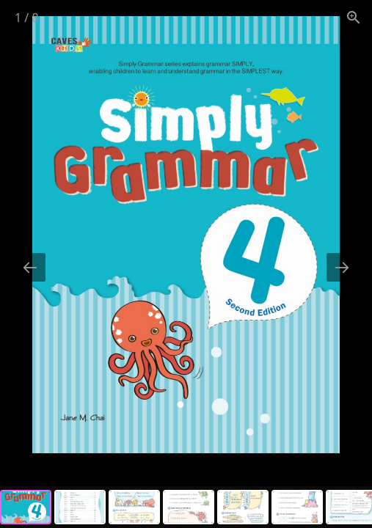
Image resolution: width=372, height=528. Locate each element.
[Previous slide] (30, 267)
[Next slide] (342, 267)
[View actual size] (353, 17)
